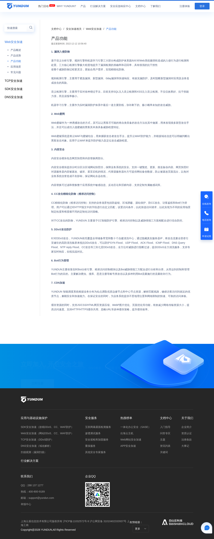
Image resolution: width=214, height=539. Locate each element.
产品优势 (16, 55)
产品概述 (16, 50)
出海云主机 (126, 433)
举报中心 (26, 504)
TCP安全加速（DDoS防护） (37, 439)
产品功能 (16, 61)
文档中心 (56, 28)
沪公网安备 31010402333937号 (108, 521)
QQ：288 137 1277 (32, 485)
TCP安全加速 (13, 80)
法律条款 (186, 439)
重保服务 (90, 445)
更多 (140, 528)
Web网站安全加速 (130, 439)
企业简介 (186, 426)
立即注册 (37, 380)
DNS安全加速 (14, 97)
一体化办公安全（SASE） (135, 426)
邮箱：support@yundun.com (37, 497)
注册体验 (185, 6)
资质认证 (186, 433)
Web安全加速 (14, 42)
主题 (162, 439)
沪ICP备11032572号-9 (76, 521)
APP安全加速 (128, 445)
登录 (202, 6)
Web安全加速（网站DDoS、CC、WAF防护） (47, 433)
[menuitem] (43, 5)
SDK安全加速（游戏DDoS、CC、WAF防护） (47, 426)
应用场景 (16, 66)
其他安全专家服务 (95, 452)
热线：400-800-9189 (33, 491)
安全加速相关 (74, 28)
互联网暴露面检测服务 (98, 426)
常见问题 (16, 72)
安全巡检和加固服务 (96, 439)
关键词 (164, 452)
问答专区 (165, 433)
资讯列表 (165, 445)
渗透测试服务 (93, 433)
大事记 (185, 445)
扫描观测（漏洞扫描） (34, 452)
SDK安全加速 (14, 89)
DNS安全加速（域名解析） (36, 445)
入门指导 (165, 426)
